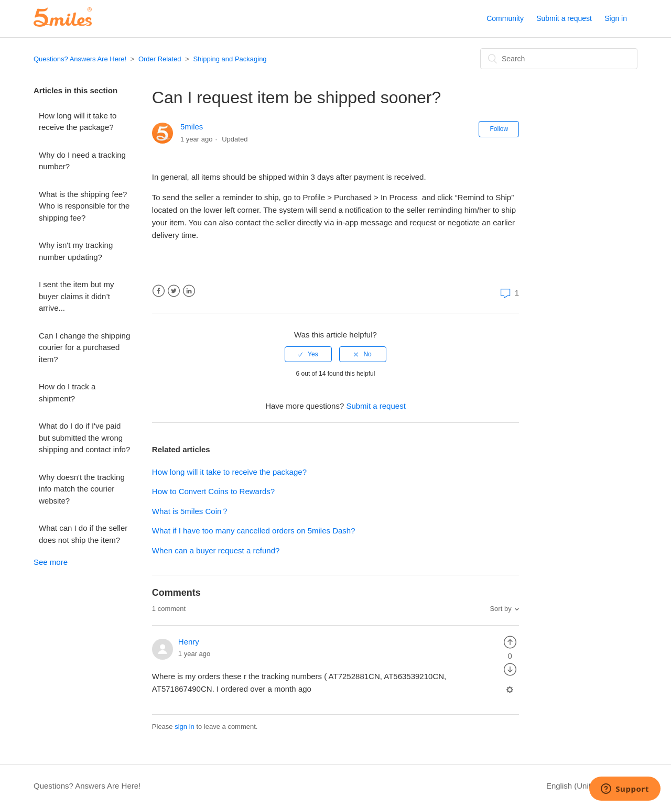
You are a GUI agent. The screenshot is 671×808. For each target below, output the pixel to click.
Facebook (158, 291)
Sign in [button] (615, 18)
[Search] (558, 58)
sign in (184, 726)
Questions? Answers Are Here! (80, 59)
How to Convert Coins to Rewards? (213, 491)
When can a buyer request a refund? (216, 550)
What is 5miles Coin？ (191, 511)
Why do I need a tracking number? (82, 160)
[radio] (308, 354)
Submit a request (564, 18)
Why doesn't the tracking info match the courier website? (82, 489)
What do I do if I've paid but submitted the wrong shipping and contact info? (84, 437)
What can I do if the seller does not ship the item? (83, 533)
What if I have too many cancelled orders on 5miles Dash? (253, 530)
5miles (191, 126)
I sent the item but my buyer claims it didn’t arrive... (76, 296)
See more (51, 562)
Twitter (173, 291)
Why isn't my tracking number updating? (76, 251)
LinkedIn (189, 291)
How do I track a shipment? (67, 392)
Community (505, 18)
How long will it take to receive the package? (77, 121)
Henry (188, 641)
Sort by (500, 609)
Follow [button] (499, 129)
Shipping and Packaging (229, 59)
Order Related (159, 59)
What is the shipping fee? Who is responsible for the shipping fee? (84, 206)
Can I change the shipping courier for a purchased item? (84, 347)
